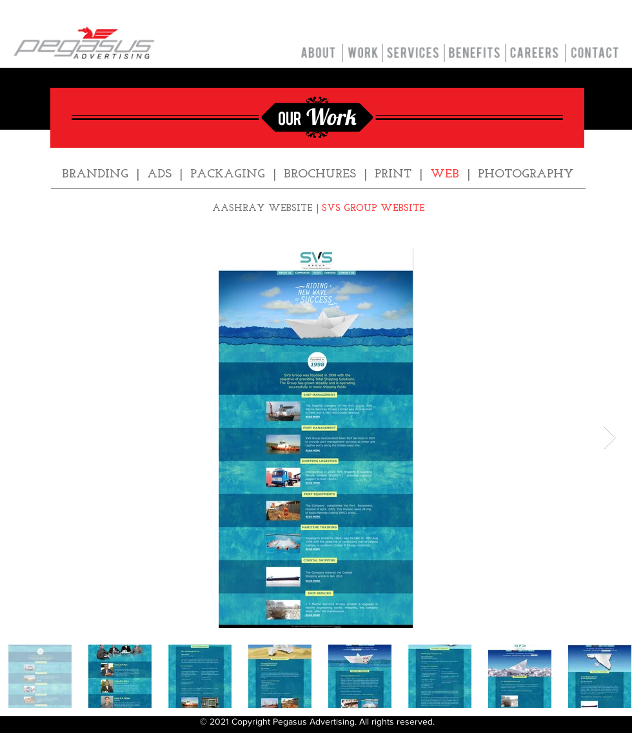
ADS (159, 174)
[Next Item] (609, 437)
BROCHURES (320, 174)
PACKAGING (227, 174)
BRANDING (95, 174)
